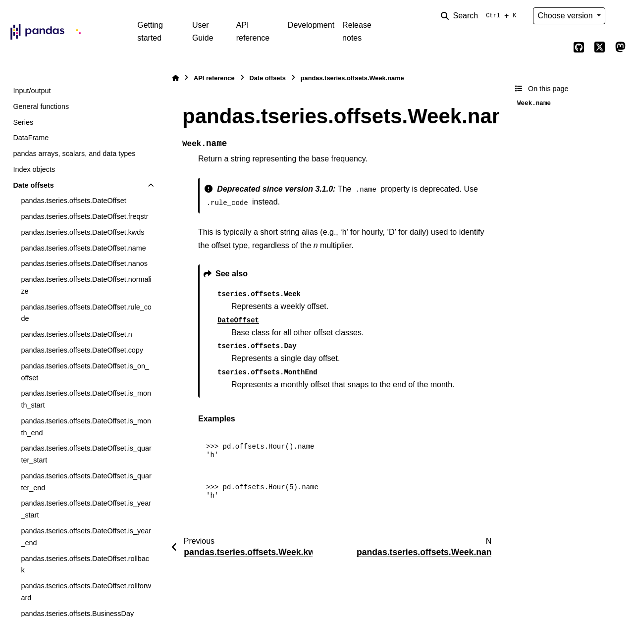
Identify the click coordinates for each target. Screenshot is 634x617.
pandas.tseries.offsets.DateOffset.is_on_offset (85, 372)
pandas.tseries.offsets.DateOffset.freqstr (84, 216)
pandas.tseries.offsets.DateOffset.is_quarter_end (86, 482)
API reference (253, 31)
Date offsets (33, 185)
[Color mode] (620, 15)
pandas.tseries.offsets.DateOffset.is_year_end (86, 537)
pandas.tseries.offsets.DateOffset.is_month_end (86, 427)
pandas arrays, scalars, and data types (74, 153)
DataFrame (31, 138)
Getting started (150, 31)
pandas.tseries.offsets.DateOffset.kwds (82, 232)
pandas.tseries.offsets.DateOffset (73, 201)
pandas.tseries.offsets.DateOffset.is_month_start (86, 399)
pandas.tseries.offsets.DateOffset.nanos (84, 263)
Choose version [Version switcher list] (566, 15)
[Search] (480, 16)
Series (23, 122)
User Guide (202, 31)
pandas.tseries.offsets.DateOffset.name (83, 248)
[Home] (175, 78)
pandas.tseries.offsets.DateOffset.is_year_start (86, 509)
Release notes (356, 31)
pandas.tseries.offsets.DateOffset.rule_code (86, 313)
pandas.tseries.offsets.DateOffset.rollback (85, 564)
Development (311, 25)
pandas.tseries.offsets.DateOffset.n (76, 334)
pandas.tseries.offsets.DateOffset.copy (82, 350)
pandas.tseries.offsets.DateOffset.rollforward (86, 592)
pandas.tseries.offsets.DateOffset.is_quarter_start (86, 454)
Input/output (32, 91)
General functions (41, 106)
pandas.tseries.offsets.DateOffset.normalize (86, 285)
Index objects (34, 169)
